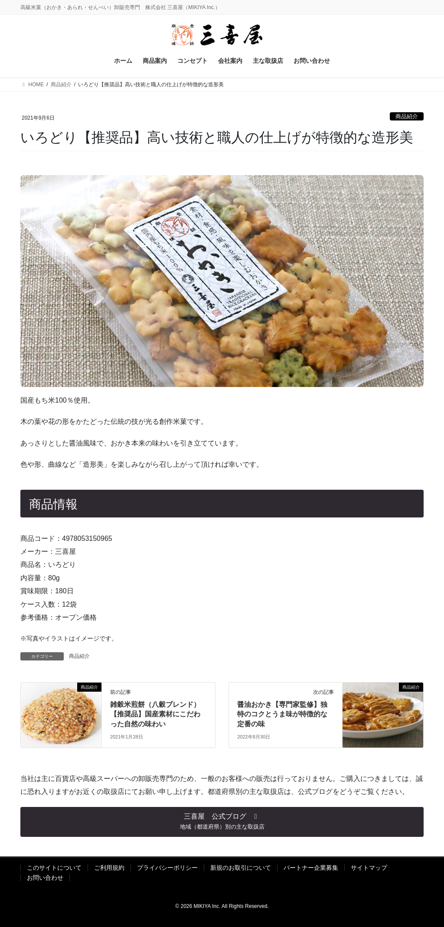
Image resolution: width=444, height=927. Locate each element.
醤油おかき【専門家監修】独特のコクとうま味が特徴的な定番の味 (282, 714)
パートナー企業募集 (311, 867)
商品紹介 (406, 116)
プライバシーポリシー (167, 867)
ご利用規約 (109, 867)
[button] (222, 822)
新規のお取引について (240, 867)
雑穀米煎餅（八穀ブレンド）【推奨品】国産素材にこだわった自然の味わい (155, 714)
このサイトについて (54, 867)
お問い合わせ (45, 877)
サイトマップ (369, 867)
